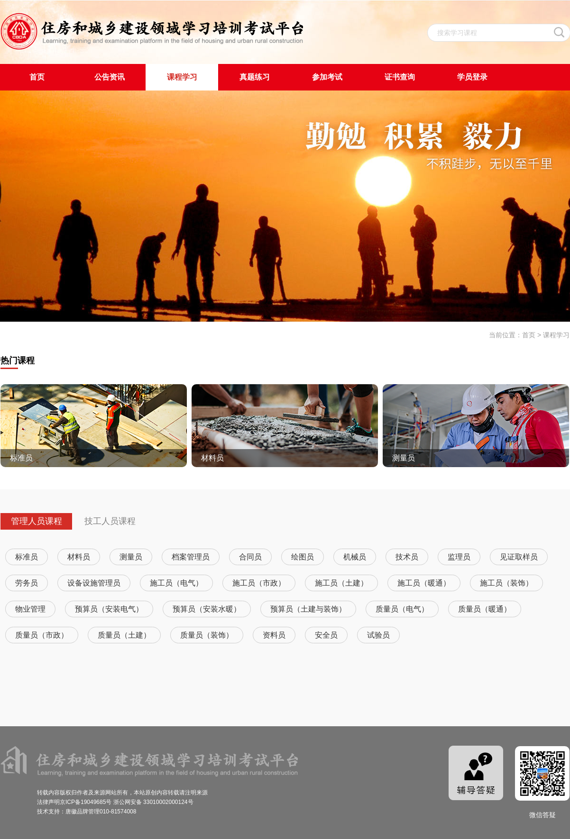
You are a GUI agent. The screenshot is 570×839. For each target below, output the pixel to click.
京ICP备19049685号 (85, 802)
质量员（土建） (124, 635)
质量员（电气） (402, 609)
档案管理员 (191, 557)
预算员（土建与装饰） (308, 609)
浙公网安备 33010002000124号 (153, 802)
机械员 (354, 557)
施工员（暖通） (423, 583)
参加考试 (327, 77)
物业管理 (30, 609)
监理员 (459, 557)
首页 (37, 77)
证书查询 (400, 77)
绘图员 (302, 557)
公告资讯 (109, 77)
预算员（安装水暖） (207, 609)
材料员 (78, 557)
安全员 (326, 635)
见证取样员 (519, 557)
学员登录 (472, 77)
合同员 (250, 557)
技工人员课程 (110, 521)
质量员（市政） (41, 635)
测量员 (131, 557)
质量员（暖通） (484, 609)
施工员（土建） (341, 583)
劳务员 (26, 583)
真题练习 (254, 77)
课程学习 (182, 77)
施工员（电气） (176, 583)
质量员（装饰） (206, 635)
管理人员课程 (36, 521)
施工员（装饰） (506, 583)
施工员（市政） (258, 583)
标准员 (26, 557)
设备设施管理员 (93, 583)
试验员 (378, 635)
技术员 (406, 557)
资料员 (274, 635)
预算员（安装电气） (109, 609)
